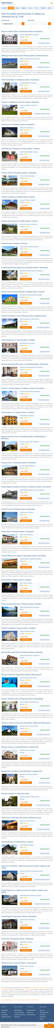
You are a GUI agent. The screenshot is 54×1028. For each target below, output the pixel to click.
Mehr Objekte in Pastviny (44, 615)
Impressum (42, 1010)
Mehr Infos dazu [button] (5, 1027)
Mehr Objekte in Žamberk (44, 450)
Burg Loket (3, 1012)
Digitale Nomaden (18, 1010)
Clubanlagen (28, 989)
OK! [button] (49, 1026)
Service (49, 8)
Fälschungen (17, 1016)
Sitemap (41, 1018)
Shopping (43, 8)
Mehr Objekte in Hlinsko (44, 255)
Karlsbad (23, 1000)
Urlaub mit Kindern (31, 1014)
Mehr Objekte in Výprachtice (43, 686)
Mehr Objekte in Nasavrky (44, 710)
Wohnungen (33, 987)
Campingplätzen (5, 989)
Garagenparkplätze (31, 1010)
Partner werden (4, 1010)
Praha (13, 1000)
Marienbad (28, 1000)
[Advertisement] (31, 3)
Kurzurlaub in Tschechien (19, 1014)
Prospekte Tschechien (6, 1016)
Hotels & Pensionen (7, 23)
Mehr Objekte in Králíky (44, 208)
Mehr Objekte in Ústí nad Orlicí (43, 829)
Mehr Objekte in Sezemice (44, 663)
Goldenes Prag (8, 1000)
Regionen (24, 8)
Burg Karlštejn (4, 1014)
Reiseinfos (5, 8)
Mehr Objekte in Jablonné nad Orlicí (42, 879)
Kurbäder (17, 8)
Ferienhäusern (46, 987)
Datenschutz (42, 1014)
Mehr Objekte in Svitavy (44, 160)
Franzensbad (35, 1000)
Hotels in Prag (30, 1012)
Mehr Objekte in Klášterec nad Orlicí (42, 113)
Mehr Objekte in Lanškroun (43, 399)
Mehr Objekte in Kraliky (44, 232)
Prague (18, 1000)
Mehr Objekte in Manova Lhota (43, 805)
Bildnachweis (43, 1016)
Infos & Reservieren (26, 43)
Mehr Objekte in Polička (44, 520)
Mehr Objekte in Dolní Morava (43, 67)
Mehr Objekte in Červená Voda (43, 734)
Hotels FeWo (11, 9)
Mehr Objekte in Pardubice (44, 43)
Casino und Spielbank (19, 1012)
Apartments (40, 987)
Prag (2, 1000)
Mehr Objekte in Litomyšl (44, 758)
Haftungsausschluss (44, 1012)
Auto (37, 8)
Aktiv (30, 8)
